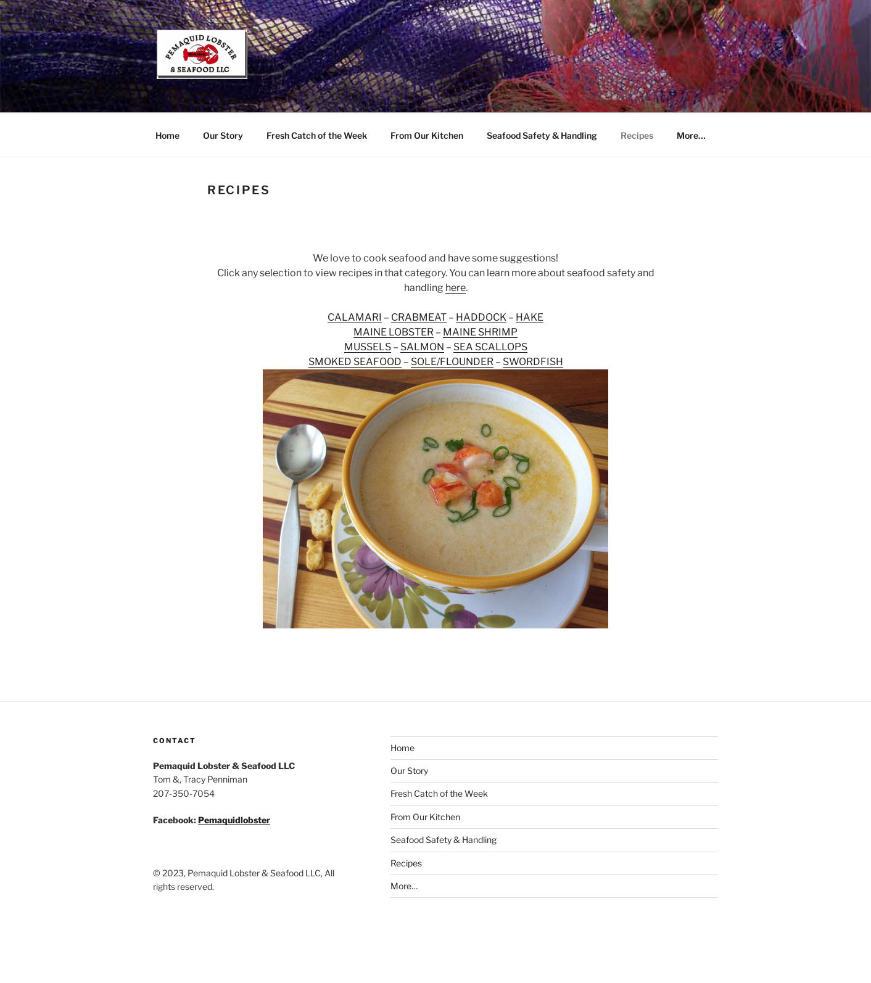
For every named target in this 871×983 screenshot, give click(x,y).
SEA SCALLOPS (490, 347)
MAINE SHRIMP (480, 332)
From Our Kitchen (426, 135)
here (455, 288)
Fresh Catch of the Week (316, 135)
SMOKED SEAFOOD (355, 362)
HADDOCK (481, 317)
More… (691, 135)
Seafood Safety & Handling (542, 135)
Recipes (637, 135)
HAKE (529, 317)
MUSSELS (367, 347)
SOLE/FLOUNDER (452, 362)
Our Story (223, 135)
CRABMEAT (419, 317)
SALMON (422, 347)
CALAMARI (355, 317)
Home (167, 135)
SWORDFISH (533, 362)
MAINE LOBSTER (393, 332)
